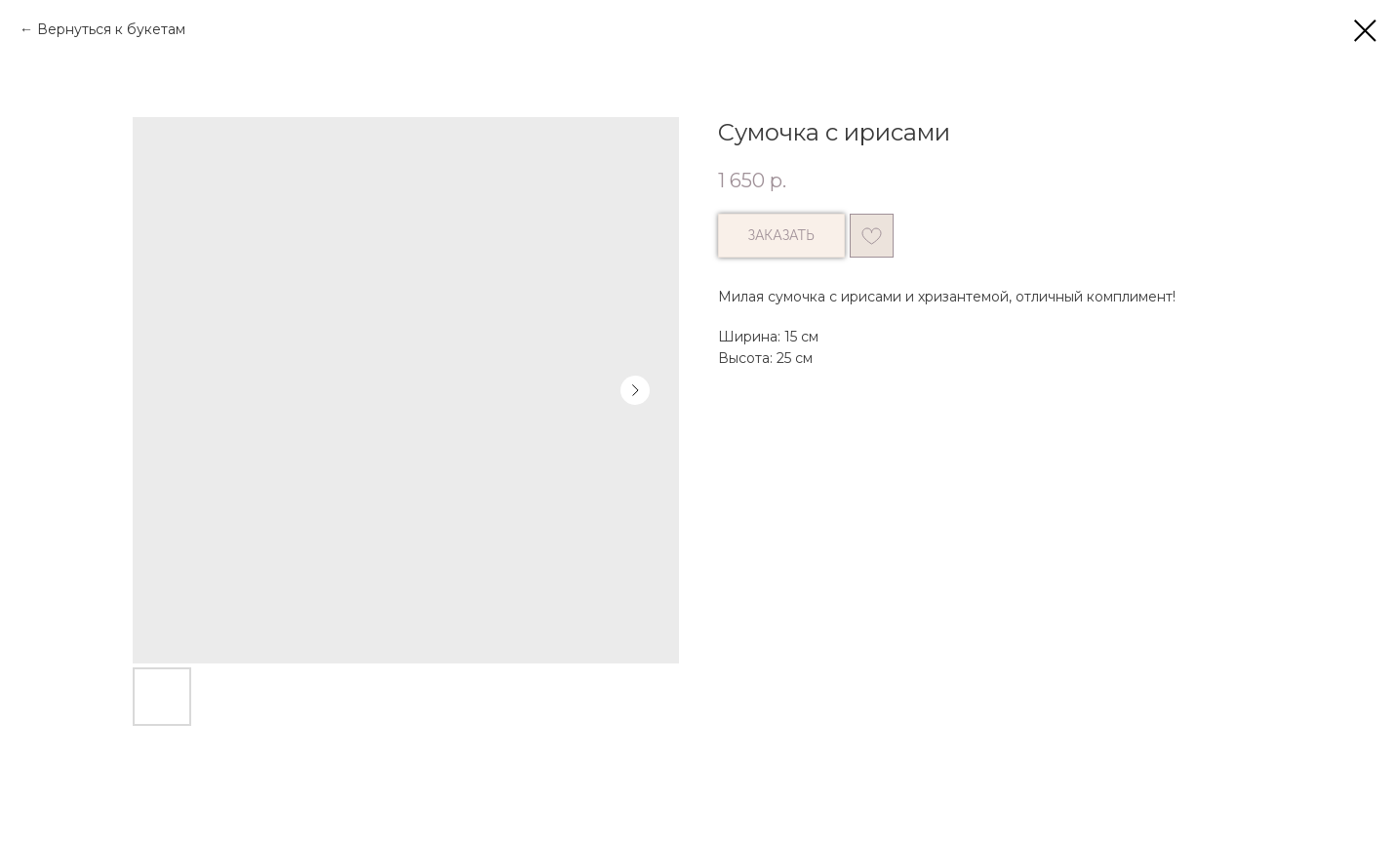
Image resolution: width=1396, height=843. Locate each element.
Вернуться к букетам (111, 29)
